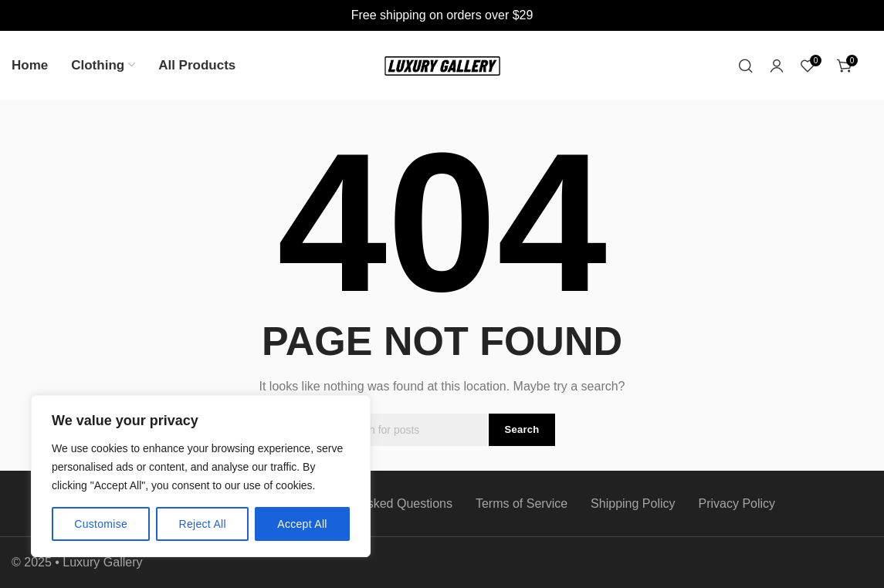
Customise (100, 524)
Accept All (302, 524)
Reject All (202, 524)
